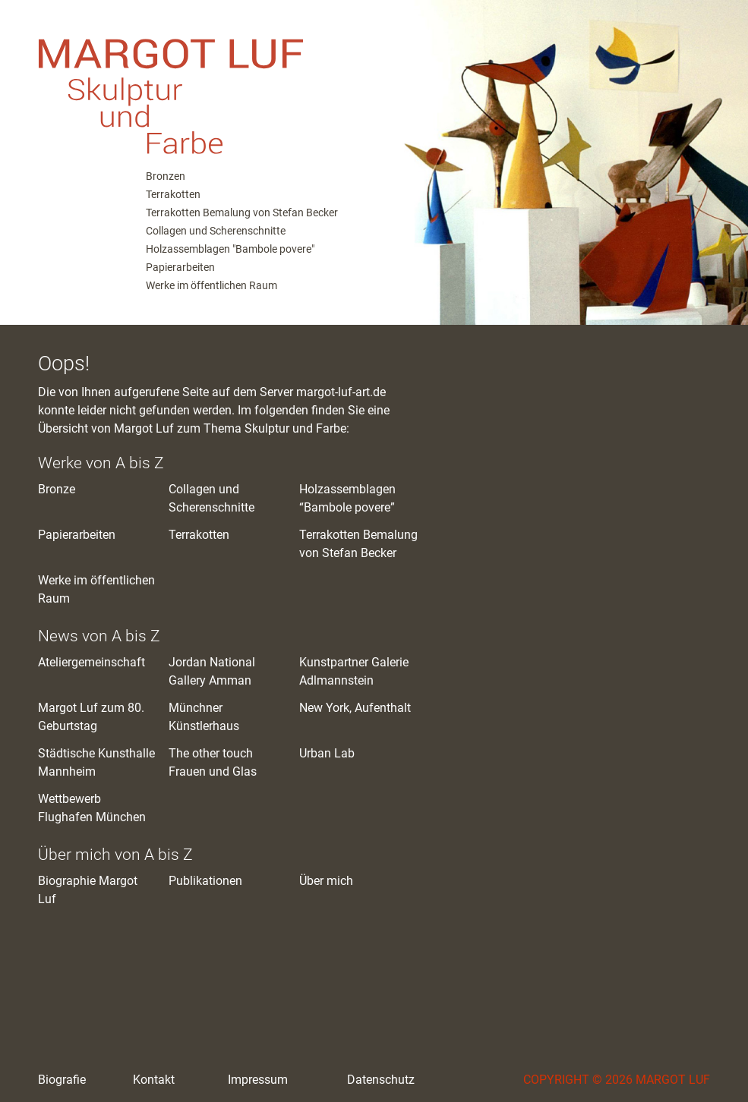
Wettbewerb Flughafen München (92, 808)
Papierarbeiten (180, 267)
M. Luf (190, 83)
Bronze (56, 489)
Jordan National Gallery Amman (212, 671)
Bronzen (165, 176)
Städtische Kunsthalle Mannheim (96, 762)
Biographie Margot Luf (87, 890)
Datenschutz (381, 1079)
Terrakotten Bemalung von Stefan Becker (242, 212)
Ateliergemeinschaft (91, 662)
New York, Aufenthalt (355, 708)
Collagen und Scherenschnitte (216, 231)
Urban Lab (327, 753)
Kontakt (154, 1079)
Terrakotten (173, 194)
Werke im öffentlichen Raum (211, 285)
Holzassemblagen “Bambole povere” (347, 498)
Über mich (326, 881)
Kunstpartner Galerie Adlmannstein (354, 671)
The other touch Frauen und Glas (213, 762)
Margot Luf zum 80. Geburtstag (91, 717)
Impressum (258, 1079)
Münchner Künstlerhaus (204, 717)
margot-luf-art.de (341, 392)
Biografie (62, 1079)
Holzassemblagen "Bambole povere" (230, 249)
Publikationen (205, 881)
